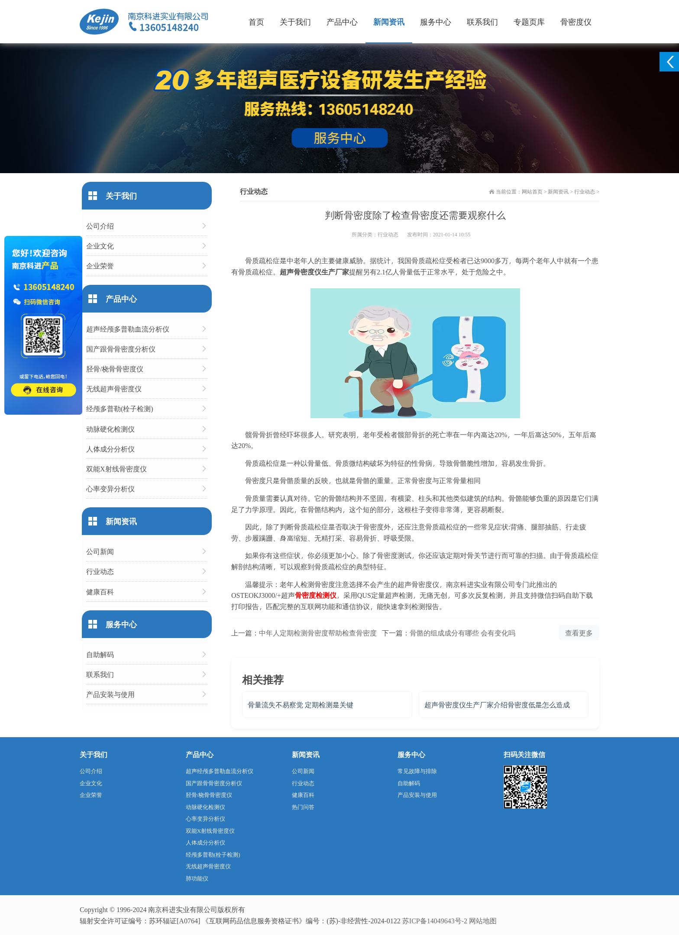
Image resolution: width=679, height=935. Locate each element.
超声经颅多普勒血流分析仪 (127, 329)
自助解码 (100, 654)
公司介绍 (100, 226)
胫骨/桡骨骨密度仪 (114, 369)
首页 (256, 21)
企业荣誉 (100, 266)
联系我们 (482, 21)
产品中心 (342, 21)
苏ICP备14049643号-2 (434, 920)
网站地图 (483, 920)
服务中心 (435, 21)
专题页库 (529, 21)
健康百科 (100, 591)
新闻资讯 (388, 21)
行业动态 (584, 191)
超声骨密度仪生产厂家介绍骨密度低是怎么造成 (497, 704)
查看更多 (579, 633)
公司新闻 (100, 551)
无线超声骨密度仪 (114, 388)
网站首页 (532, 191)
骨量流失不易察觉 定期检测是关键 (300, 704)
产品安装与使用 (110, 694)
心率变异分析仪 (110, 488)
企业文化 (100, 246)
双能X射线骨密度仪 (116, 469)
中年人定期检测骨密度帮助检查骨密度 (318, 633)
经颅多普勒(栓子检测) (119, 408)
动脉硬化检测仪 (110, 429)
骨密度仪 (576, 21)
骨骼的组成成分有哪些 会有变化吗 (462, 633)
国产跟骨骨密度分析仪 (120, 349)
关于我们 (295, 21)
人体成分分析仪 (110, 449)
